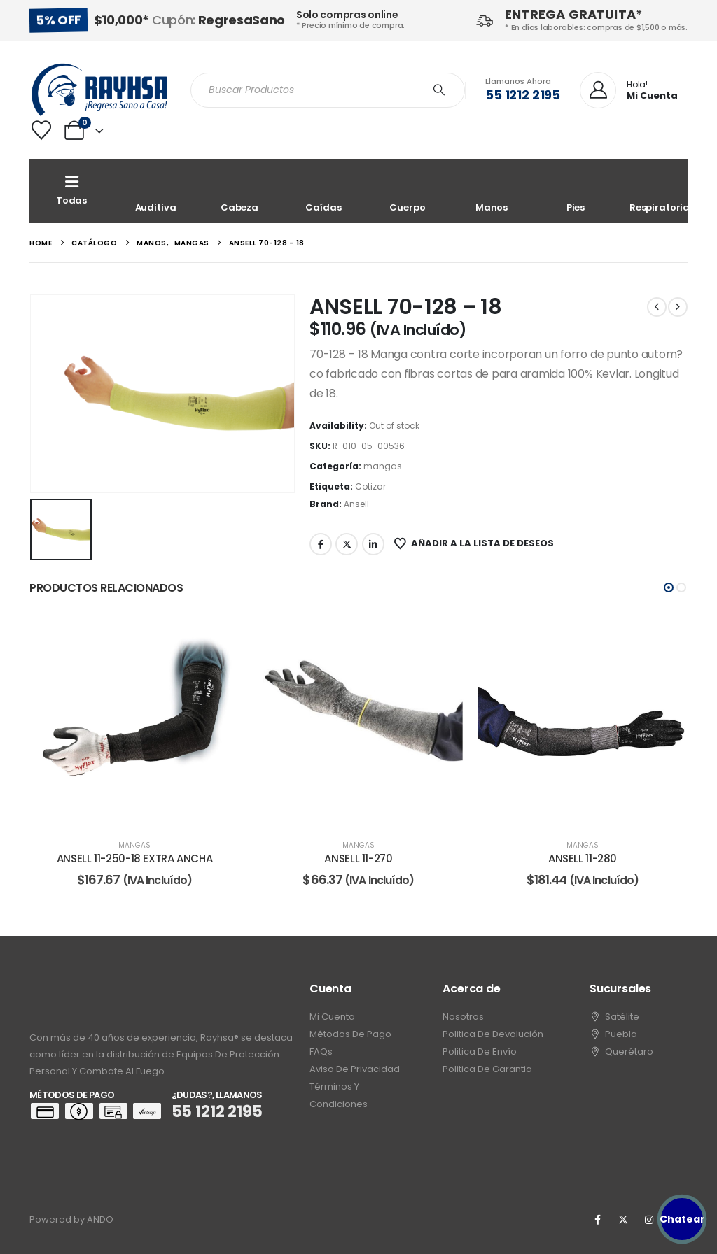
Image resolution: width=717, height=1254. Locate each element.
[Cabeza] (239, 191)
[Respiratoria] (660, 191)
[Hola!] (629, 91)
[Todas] (71, 190)
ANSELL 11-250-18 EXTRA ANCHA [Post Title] (135, 858)
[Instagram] (649, 1220)
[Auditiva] (155, 191)
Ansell (356, 504)
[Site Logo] (99, 89)
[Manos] (492, 191)
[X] (623, 1220)
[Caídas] (323, 190)
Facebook (320, 544)
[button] (668, 587)
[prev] (657, 307)
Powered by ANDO (71, 1219)
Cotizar (370, 486)
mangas (382, 466)
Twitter (346, 544)
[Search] (439, 90)
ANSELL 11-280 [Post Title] (582, 858)
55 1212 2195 (522, 95)
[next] (678, 307)
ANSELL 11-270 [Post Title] (358, 858)
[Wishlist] (41, 130)
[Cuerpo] (408, 191)
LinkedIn (373, 544)
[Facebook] (597, 1220)
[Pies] (576, 191)
